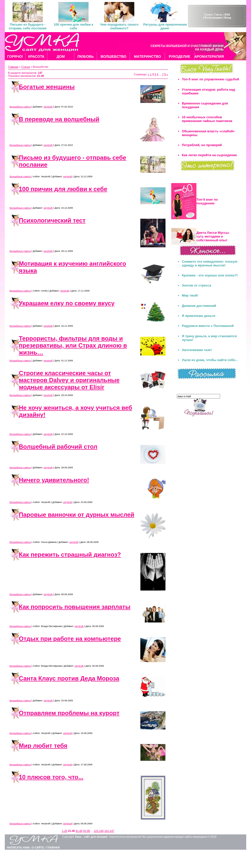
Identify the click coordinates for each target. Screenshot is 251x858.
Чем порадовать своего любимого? (119, 26)
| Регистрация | (213, 17)
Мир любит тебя (43, 745)
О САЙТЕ (38, 847)
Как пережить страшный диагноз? (70, 554)
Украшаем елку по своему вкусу (66, 303)
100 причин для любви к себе (73, 26)
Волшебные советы (20, 106)
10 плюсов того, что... (51, 777)
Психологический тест (52, 220)
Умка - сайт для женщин (91, 836)
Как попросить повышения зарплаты (75, 606)
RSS (227, 14)
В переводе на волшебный (59, 119)
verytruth (48, 106)
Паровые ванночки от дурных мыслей (76, 514)
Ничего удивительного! (54, 480)
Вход (227, 17)
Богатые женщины (47, 86)
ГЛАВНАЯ (53, 847)
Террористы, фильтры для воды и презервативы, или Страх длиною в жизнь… (73, 345)
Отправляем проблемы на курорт (69, 713)
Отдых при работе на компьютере (70, 638)
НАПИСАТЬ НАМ (18, 847)
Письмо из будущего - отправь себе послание (28, 26)
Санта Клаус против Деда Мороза (69, 678)
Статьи (25, 66)
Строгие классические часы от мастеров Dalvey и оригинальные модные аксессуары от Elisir (69, 380)
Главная (13, 66)
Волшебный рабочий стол (58, 446)
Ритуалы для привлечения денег (165, 26)
